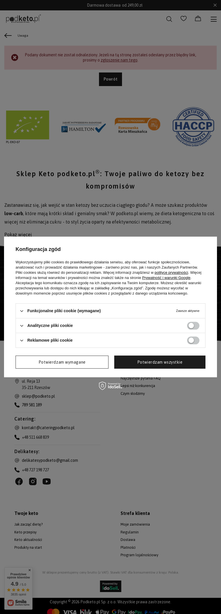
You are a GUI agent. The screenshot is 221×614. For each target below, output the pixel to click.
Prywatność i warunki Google (166, 278)
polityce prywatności (171, 272)
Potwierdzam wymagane (62, 362)
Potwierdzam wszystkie (160, 362)
